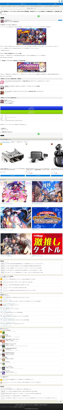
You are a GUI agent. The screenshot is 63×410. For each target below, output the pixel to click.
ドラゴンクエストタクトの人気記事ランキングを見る (7, 322)
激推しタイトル (33, 8)
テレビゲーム (26, 141)
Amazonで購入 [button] (12, 175)
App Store (31, 108)
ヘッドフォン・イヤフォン (5, 141)
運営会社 (24, 404)
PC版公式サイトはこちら (5, 50)
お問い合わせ (17, 404)
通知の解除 (36, 404)
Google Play (31, 112)
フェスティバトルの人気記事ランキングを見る (7, 314)
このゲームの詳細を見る (9, 103)
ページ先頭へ (60, 401)
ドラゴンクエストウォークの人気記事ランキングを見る (8, 303)
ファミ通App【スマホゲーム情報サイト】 (6, 6)
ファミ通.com (40, 404)
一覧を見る (60, 139)
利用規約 (21, 404)
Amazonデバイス (19, 141)
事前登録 (28, 8)
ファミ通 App (3, 1)
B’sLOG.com (45, 404)
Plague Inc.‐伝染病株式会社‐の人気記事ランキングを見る (8, 318)
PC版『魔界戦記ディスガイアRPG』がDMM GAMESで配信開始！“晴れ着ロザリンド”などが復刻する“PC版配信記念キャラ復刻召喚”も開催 (39, 6)
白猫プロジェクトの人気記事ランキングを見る (7, 307)
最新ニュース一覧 (15, 6)
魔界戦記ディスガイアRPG (4, 129)
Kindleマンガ (13, 141)
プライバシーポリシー (30, 404)
